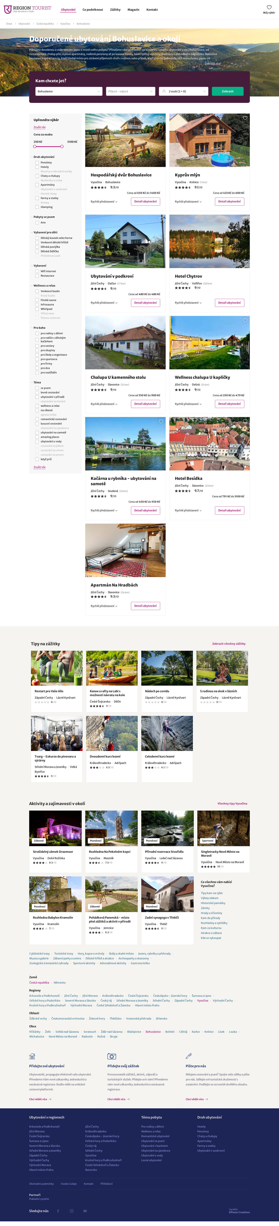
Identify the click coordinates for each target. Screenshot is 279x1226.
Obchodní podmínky (41, 1188)
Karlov (196, 1036)
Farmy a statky (206, 1150)
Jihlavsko (161, 1023)
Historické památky (213, 907)
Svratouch (90, 1036)
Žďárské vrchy (38, 1023)
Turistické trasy (63, 958)
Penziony (203, 1136)
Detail (145, 201)
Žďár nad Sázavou (112, 1036)
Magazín (133, 9)
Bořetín (170, 1036)
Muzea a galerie (39, 963)
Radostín (87, 1041)
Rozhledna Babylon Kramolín (53, 922)
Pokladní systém (39, 1203)
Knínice (209, 1036)
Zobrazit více (212, 63)
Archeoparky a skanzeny (134, 963)
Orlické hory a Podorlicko (44, 1005)
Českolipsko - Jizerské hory (170, 1000)
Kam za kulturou (211, 932)
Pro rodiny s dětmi (152, 1131)
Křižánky (34, 1036)
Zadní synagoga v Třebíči (162, 922)
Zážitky (115, 9)
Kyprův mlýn (187, 174)
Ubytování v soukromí (211, 1155)
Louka (233, 1036)
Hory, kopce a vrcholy (91, 958)
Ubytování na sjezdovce (155, 1155)
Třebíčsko (116, 1023)
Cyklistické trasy (39, 958)
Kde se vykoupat (211, 942)
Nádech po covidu (157, 694)
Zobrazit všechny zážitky (228, 646)
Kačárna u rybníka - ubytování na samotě (123, 483)
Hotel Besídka (188, 480)
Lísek (221, 1036)
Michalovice (36, 1041)
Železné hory (97, 1023)
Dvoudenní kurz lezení (105, 760)
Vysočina (65, 23)
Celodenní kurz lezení (159, 760)
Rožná (101, 1041)
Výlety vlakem (210, 902)
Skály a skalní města (121, 958)
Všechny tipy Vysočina (231, 807)
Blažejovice (134, 1036)
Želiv (48, 1036)
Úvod (9, 23)
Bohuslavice (83, 23)
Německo (60, 987)
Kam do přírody (210, 922)
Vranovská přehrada (138, 1023)
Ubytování (68, 9)
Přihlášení (107, 1188)
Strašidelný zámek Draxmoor (53, 856)
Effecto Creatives (239, 1215)
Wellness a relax (151, 1136)
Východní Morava (81, 1010)
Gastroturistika (140, 968)
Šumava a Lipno (201, 1000)
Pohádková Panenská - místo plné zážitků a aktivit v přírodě (110, 924)
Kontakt (152, 9)
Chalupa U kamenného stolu (118, 378)
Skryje (113, 1041)
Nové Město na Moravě (63, 1041)
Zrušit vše (40, 127)
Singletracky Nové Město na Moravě (220, 858)
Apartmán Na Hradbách (114, 587)
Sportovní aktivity (84, 968)
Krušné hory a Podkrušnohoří (47, 1010)
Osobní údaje (69, 1188)
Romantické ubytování (155, 1141)
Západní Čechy (183, 1005)
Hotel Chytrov (188, 276)
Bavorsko (91, 1174)
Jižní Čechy (71, 1000)
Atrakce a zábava (211, 937)
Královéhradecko (112, 1000)
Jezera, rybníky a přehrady (154, 958)
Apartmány (204, 1145)
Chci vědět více (38, 1104)
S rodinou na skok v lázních (218, 694)
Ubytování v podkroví (112, 276)
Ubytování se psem (153, 1145)
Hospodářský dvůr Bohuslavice (121, 174)
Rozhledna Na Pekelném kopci (109, 856)
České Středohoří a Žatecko (113, 1010)
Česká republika (45, 23)
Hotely (201, 1131)
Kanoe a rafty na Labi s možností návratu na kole (107, 696)
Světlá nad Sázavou (67, 1036)
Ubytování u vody (152, 1160)
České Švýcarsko (138, 1000)
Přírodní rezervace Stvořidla (164, 856)
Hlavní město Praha (147, 1010)
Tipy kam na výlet (212, 897)
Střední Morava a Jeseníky (132, 1005)
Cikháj (183, 1036)
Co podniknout (93, 9)
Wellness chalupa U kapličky (202, 378)
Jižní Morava (90, 1000)
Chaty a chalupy (207, 1141)
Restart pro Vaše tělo (49, 694)
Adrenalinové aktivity (113, 968)
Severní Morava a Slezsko (80, 1005)
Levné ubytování (151, 1165)
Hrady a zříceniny (211, 917)
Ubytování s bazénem (154, 1150)
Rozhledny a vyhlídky (214, 927)
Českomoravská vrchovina (67, 1023)
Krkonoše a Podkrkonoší (44, 1000)
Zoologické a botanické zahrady (49, 968)
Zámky (205, 912)
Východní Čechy (223, 1005)
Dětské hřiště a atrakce (100, 963)
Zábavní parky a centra (67, 963)
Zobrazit (227, 91)
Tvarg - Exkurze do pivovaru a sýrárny (55, 762)
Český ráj (106, 1005)
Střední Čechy (161, 1005)
